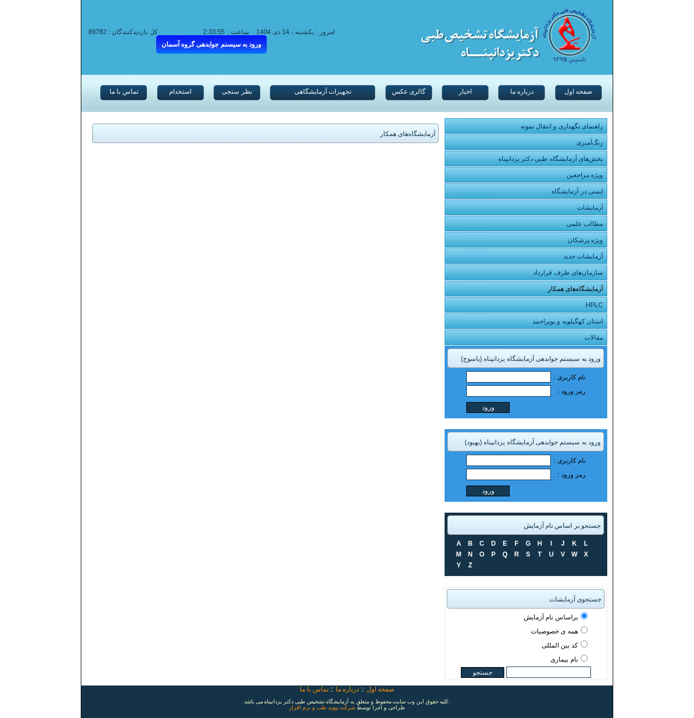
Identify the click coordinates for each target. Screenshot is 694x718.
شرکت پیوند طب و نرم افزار (322, 707)
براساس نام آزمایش (551, 617)
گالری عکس (409, 91)
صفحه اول (578, 91)
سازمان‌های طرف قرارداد (568, 272)
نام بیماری (563, 659)
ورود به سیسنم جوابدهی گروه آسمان (212, 44)
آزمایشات (590, 207)
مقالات (593, 337)
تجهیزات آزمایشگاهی (322, 91)
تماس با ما (124, 91)
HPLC (594, 305)
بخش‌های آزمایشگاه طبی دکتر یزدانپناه (550, 159)
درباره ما (522, 91)
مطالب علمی (585, 224)
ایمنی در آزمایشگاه (577, 191)
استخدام (180, 91)
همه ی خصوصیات (554, 631)
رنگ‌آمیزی (589, 142)
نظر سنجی (237, 91)
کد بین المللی (560, 645)
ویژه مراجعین (585, 175)
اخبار (465, 91)
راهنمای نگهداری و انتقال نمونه (561, 126)
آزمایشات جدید (583, 256)
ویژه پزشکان (585, 240)
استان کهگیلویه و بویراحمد (567, 321)
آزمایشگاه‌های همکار (575, 289)
